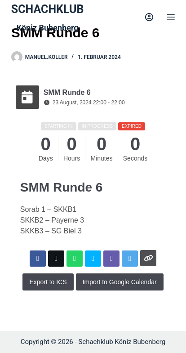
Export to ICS (47, 282)
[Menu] (171, 17)
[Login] (149, 17)
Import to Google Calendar (120, 282)
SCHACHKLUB (47, 9)
